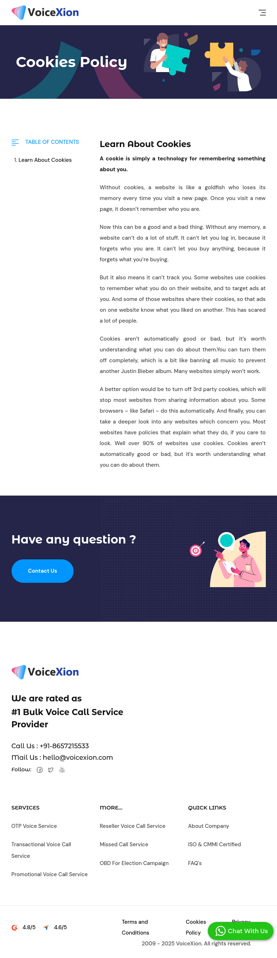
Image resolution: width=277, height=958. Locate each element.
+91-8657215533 (64, 746)
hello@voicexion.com (78, 758)
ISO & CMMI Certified (215, 844)
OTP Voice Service (35, 826)
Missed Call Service (124, 844)
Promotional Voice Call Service (50, 873)
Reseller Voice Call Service (133, 826)
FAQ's (195, 862)
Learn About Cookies (45, 160)
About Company (209, 826)
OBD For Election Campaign (135, 862)
